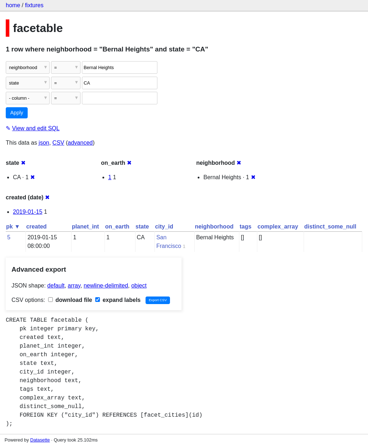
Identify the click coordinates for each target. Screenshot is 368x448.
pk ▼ (13, 226)
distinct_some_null (330, 226)
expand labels (118, 300)
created (36, 226)
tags (246, 226)
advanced (80, 143)
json (44, 143)
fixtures (34, 5)
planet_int (85, 226)
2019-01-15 (27, 212)
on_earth (117, 226)
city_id (164, 226)
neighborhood (214, 226)
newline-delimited (106, 285)
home (13, 5)
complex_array (278, 226)
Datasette (40, 440)
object (139, 285)
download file (70, 300)
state (142, 226)
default (56, 285)
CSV (58, 143)
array (74, 285)
